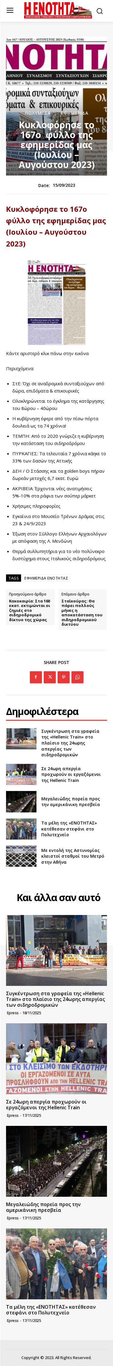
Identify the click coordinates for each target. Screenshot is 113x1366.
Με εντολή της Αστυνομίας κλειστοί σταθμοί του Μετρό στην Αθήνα (72, 856)
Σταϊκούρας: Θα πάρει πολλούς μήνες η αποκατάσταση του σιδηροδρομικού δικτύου (81, 613)
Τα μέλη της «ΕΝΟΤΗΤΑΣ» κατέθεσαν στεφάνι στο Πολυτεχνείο (69, 828)
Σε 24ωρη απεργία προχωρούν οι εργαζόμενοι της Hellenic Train (71, 774)
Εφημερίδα (74, 113)
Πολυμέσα (38, 113)
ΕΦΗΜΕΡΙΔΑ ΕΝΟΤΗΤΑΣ (46, 578)
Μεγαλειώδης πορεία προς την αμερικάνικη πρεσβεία (70, 802)
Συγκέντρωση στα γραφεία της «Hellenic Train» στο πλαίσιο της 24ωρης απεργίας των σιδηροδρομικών (70, 743)
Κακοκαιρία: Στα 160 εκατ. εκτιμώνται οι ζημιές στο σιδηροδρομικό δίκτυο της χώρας (29, 610)
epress (13, 1012)
